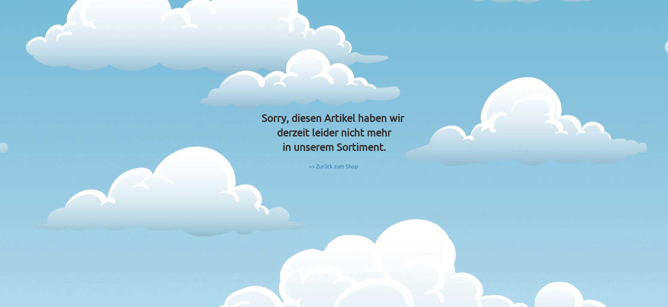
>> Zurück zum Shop (333, 166)
